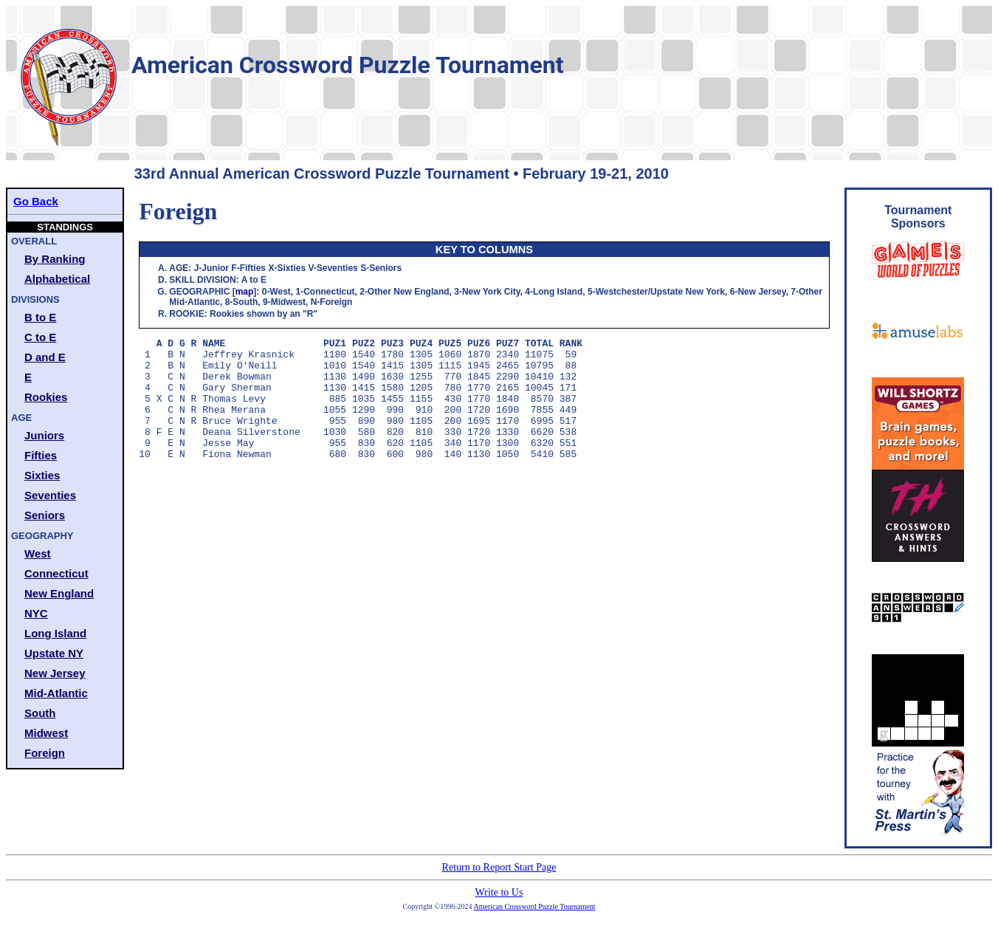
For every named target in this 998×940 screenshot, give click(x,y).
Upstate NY (53, 653)
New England (59, 593)
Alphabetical (57, 278)
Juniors (44, 435)
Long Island (55, 633)
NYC (36, 613)
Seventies (50, 495)
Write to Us (499, 892)
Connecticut (56, 573)
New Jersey (55, 673)
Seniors (44, 515)
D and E (45, 357)
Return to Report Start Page (499, 867)
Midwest (46, 733)
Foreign (44, 753)
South (40, 713)
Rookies (45, 397)
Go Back (35, 201)
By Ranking (55, 259)
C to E (40, 337)
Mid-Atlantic (56, 693)
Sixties (42, 475)
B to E (40, 317)
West (37, 553)
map (244, 292)
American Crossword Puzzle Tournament (535, 906)
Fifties (40, 455)
